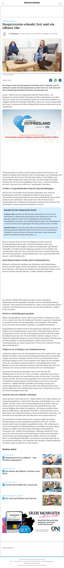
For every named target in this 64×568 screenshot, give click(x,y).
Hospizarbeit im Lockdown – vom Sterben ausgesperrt (19, 458)
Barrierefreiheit (35, 561)
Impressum (26, 561)
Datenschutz (18, 561)
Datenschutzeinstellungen (32, 563)
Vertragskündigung (47, 561)
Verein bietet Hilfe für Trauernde (21, 485)
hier (35, 235)
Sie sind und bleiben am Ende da (21, 498)
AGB (11, 561)
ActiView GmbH (41, 565)
